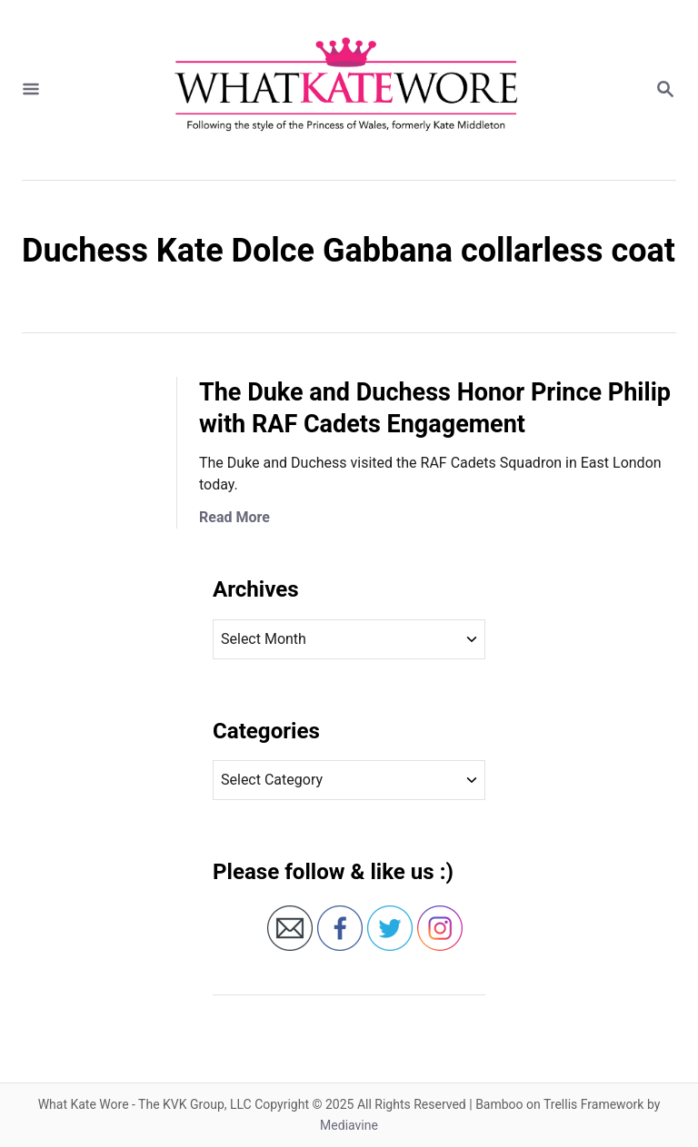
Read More (234, 517)
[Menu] (31, 90)
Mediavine (349, 1125)
